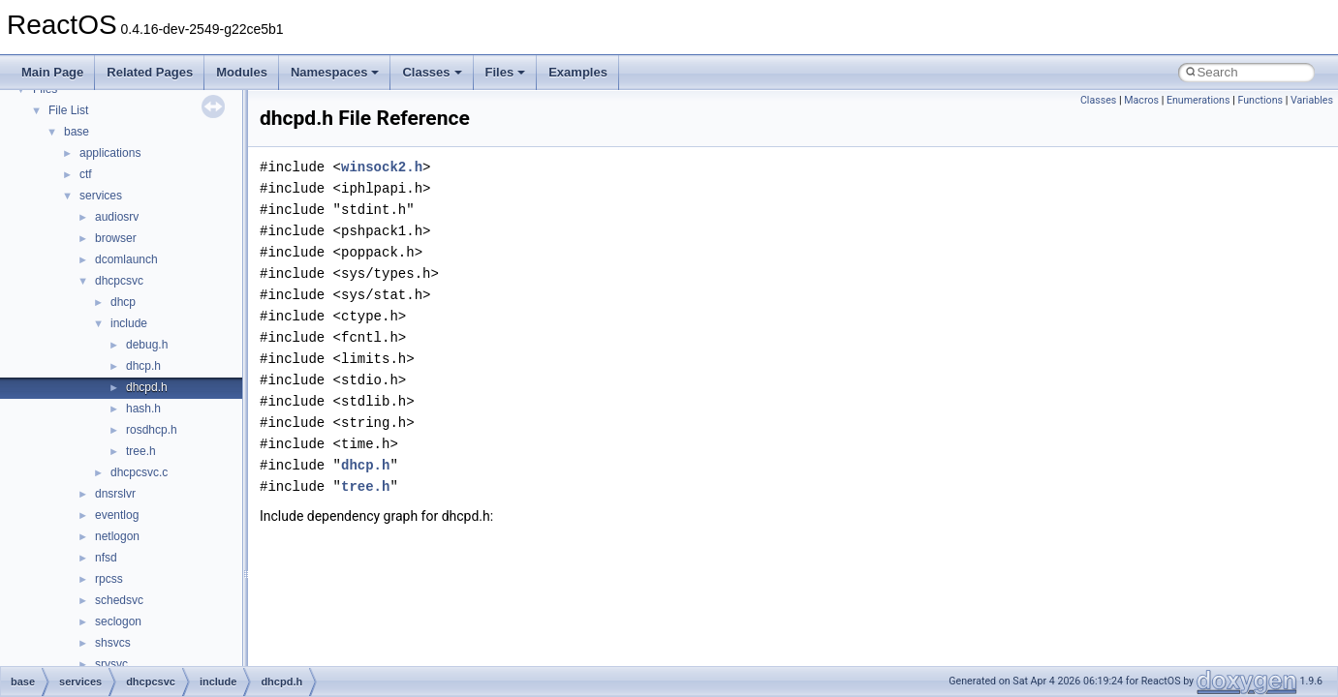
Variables (1312, 100)
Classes (431, 72)
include (128, 323)
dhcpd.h (147, 387)
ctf (85, 174)
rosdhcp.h (151, 430)
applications (109, 153)
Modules (241, 72)
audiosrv (117, 217)
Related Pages (150, 72)
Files (505, 72)
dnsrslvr (115, 493)
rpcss (109, 579)
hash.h (143, 408)
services (100, 195)
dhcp (123, 302)
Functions (1260, 100)
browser (116, 238)
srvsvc (111, 664)
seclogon (118, 621)
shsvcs (113, 643)
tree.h (141, 451)
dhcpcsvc (119, 281)
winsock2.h (381, 167)
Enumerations (1198, 100)
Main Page (52, 72)
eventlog (117, 515)
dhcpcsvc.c (139, 472)
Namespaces (335, 72)
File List (68, 110)
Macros (1141, 100)
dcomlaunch (126, 259)
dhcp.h (143, 366)
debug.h (147, 344)
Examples (577, 72)
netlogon (117, 536)
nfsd (106, 557)
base (76, 131)
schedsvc (119, 600)
